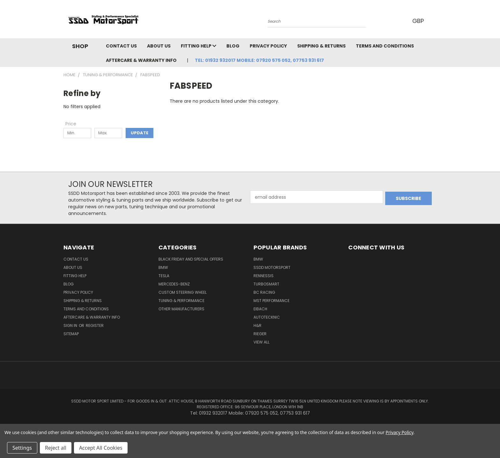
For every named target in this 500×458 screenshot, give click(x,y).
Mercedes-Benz (174, 284)
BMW (163, 267)
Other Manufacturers (181, 309)
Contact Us (121, 46)
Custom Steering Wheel (182, 292)
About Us (159, 46)
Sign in (70, 325)
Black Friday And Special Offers (190, 259)
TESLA (163, 275)
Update (139, 133)
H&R (257, 325)
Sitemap (71, 333)
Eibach (260, 309)
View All (261, 342)
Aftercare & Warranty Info (141, 60)
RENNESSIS (264, 275)
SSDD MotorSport (272, 267)
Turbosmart (266, 284)
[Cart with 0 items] (435, 21)
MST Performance (272, 300)
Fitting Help (198, 46)
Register (95, 325)
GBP (419, 21)
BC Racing (264, 292)
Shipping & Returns (321, 46)
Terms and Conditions (385, 46)
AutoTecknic (267, 317)
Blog (232, 46)
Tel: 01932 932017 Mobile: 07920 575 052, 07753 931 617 (259, 60)
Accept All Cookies (100, 447)
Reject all (55, 447)
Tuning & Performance (181, 300)
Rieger (260, 333)
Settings (22, 447)
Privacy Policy (268, 46)
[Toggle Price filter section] (74, 124)
